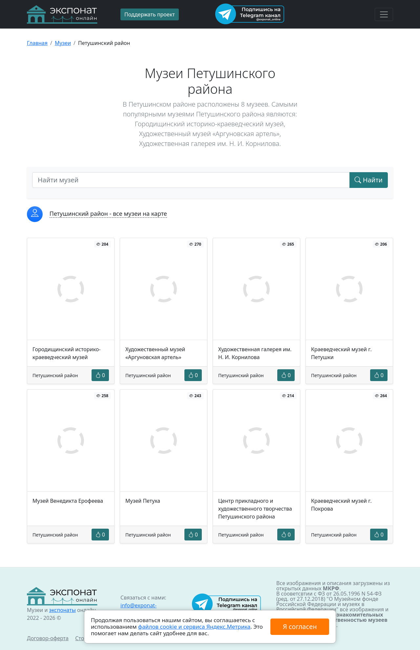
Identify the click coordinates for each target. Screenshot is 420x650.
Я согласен (300, 626)
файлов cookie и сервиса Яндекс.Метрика (194, 626)
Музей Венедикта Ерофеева (67, 500)
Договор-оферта (48, 638)
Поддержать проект (149, 14)
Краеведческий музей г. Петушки (341, 353)
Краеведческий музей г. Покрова (341, 504)
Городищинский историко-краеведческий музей (66, 353)
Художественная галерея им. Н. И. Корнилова (255, 353)
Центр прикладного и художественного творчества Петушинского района (255, 508)
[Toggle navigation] (384, 14)
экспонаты (62, 610)
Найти (369, 179)
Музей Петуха (142, 500)
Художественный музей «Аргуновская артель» (155, 353)
